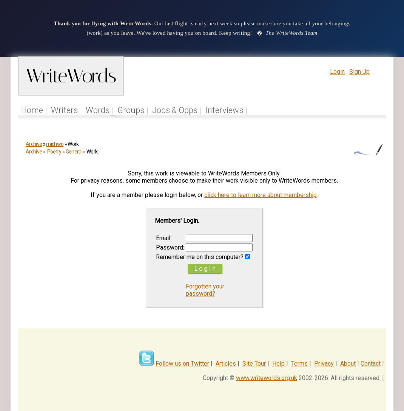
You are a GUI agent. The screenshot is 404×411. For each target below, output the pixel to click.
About (348, 363)
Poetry (54, 152)
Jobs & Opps (174, 110)
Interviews (224, 110)
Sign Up (359, 71)
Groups (130, 110)
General (74, 152)
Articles (226, 363)
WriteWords (71, 75)
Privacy (324, 363)
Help (278, 363)
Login (337, 71)
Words (97, 110)
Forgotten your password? (205, 290)
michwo (54, 144)
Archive (34, 144)
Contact (371, 363)
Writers (64, 110)
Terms (299, 363)
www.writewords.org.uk (266, 378)
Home (32, 110)
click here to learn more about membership (260, 195)
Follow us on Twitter (182, 363)
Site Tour (254, 363)
